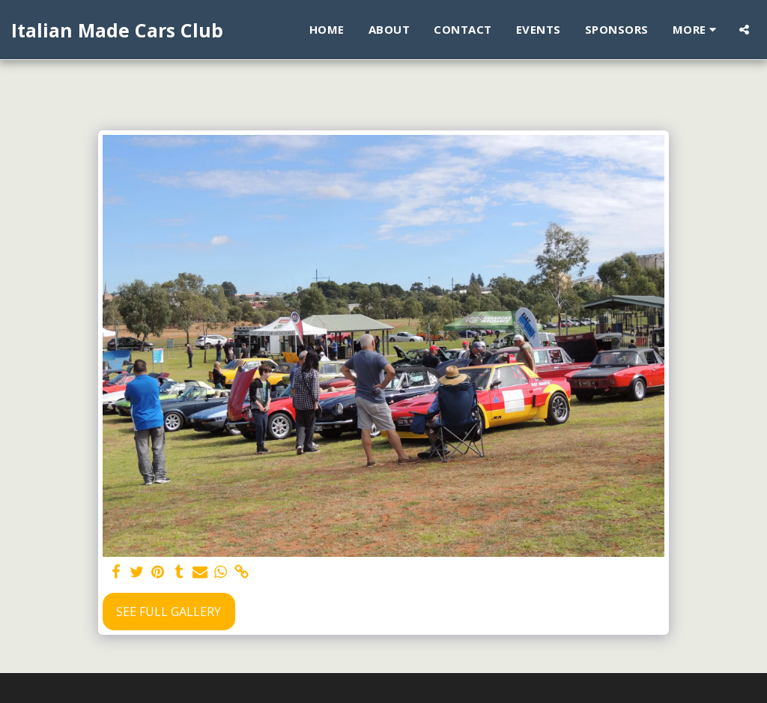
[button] (744, 29)
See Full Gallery (168, 611)
